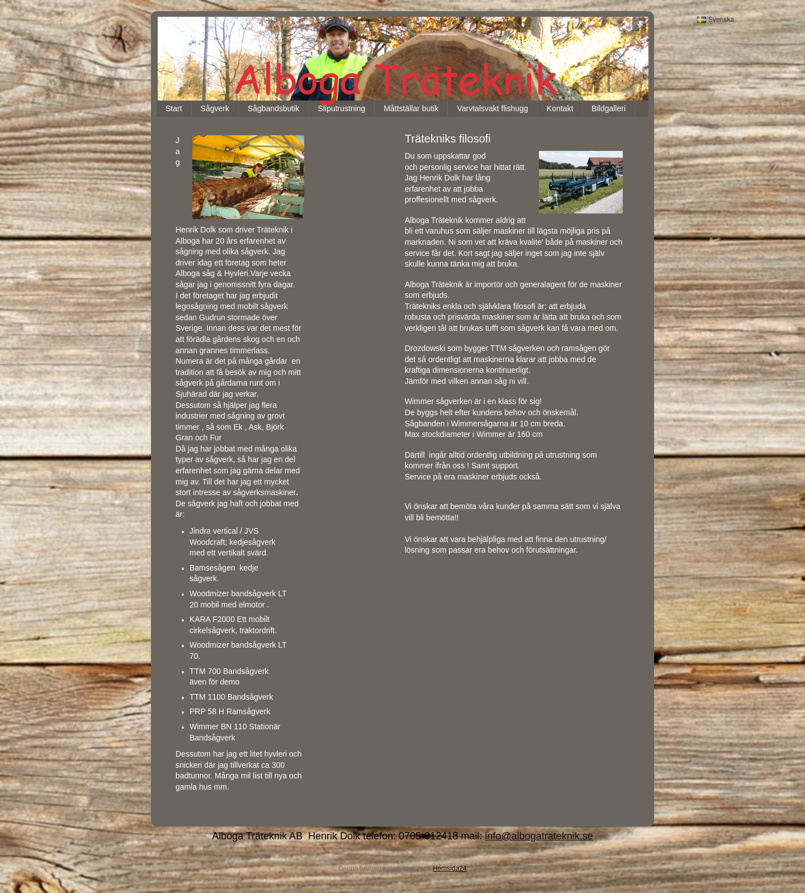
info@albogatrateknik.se (539, 836)
